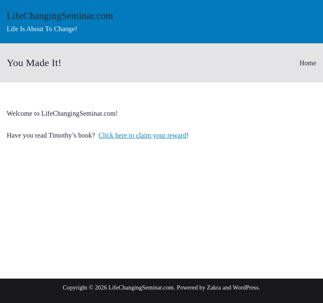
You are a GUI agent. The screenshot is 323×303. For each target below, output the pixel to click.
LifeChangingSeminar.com (60, 15)
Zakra (214, 287)
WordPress (246, 287)
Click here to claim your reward (142, 135)
